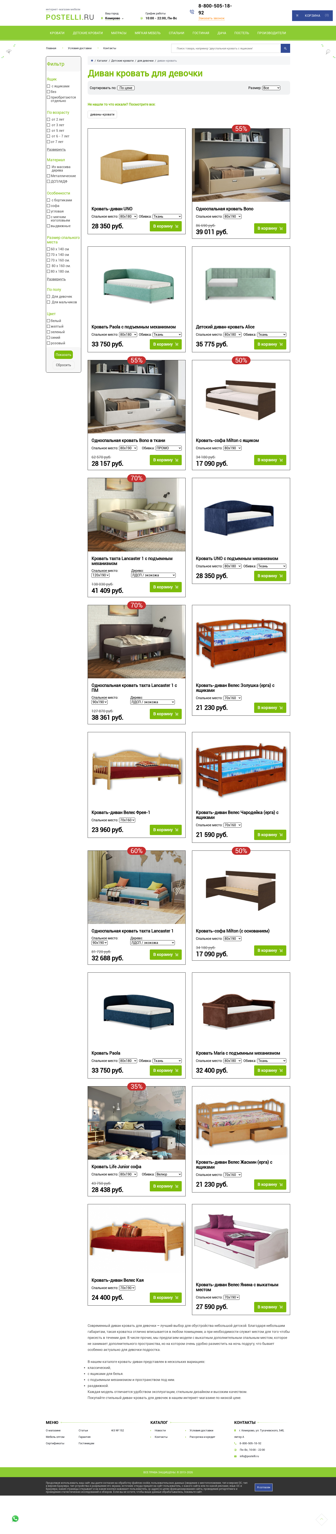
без (53, 92)
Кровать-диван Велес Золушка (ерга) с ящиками (235, 689)
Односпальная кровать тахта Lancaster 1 (133, 932)
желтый (57, 326)
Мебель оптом (55, 1439)
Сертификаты (55, 1445)
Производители (271, 33)
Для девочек (62, 296)
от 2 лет (58, 119)
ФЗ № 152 (117, 1432)
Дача (222, 33)
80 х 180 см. (60, 271)
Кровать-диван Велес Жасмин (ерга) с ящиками (234, 1167)
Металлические (63, 176)
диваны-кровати (102, 114)
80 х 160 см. (61, 266)
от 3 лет (58, 125)
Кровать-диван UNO (112, 209)
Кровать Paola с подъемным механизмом (134, 327)
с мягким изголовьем (60, 218)
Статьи (83, 1432)
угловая (57, 211)
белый (56, 321)
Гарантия (84, 1439)
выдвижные (60, 226)
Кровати (57, 33)
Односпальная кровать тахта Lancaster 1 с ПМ (134, 689)
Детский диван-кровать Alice (225, 327)
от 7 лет (57, 142)
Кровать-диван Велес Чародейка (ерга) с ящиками (237, 817)
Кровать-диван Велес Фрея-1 (121, 814)
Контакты (109, 48)
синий (55, 337)
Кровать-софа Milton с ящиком (227, 441)
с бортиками (62, 200)
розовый (58, 343)
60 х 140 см (60, 249)
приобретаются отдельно (63, 99)
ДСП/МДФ (59, 181)
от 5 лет (58, 130)
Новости (160, 1432)
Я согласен (263, 1489)
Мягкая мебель (147, 33)
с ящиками (60, 86)
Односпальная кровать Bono (224, 209)
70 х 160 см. (60, 260)
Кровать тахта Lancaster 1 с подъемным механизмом (132, 562)
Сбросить (63, 365)
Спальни (176, 33)
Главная (51, 48)
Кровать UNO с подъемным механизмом (237, 559)
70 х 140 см (60, 255)
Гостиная (201, 33)
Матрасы (118, 33)
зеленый (58, 332)
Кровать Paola (106, 1055)
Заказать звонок (211, 18)
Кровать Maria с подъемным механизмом (238, 1055)
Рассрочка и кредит (202, 1439)
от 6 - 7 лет (60, 136)
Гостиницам (86, 1445)
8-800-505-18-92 (215, 9)
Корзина (312, 16)
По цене (126, 88)
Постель (241, 33)
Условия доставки (80, 48)
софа (55, 206)
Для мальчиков (64, 302)
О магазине (53, 1432)
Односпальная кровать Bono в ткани (128, 441)
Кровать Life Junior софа (116, 1168)
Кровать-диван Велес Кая (118, 1282)
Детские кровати (88, 33)
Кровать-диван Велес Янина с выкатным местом (237, 1289)
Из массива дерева (61, 168)
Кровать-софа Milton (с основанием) (233, 932)
